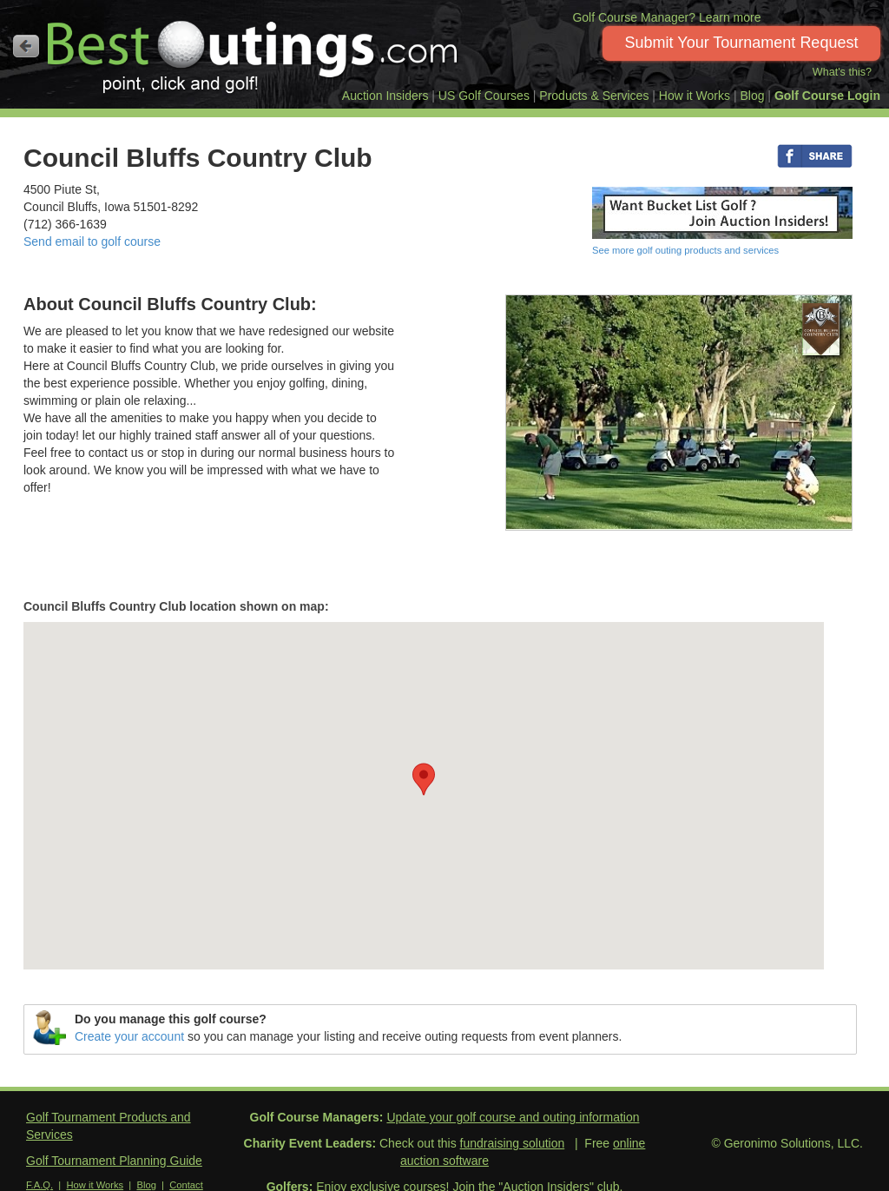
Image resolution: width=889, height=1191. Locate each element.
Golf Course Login (827, 96)
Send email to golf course (92, 241)
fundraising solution (512, 1143)
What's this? (842, 72)
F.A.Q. (39, 1185)
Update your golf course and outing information (512, 1117)
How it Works (694, 96)
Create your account (129, 1036)
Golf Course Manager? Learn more (666, 17)
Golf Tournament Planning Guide (114, 1161)
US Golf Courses (484, 96)
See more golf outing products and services (685, 250)
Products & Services (594, 96)
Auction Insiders (385, 96)
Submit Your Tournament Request (742, 42)
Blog (752, 96)
